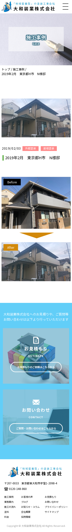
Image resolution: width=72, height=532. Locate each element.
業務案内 (8, 502)
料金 (6, 517)
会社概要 (25, 512)
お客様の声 (27, 497)
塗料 (6, 512)
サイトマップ (52, 512)
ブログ (24, 502)
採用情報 (25, 517)
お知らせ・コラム (30, 507)
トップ (6, 69)
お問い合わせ (52, 502)
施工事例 (18, 69)
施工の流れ (10, 507)
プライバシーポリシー (56, 507)
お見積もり (50, 497)
